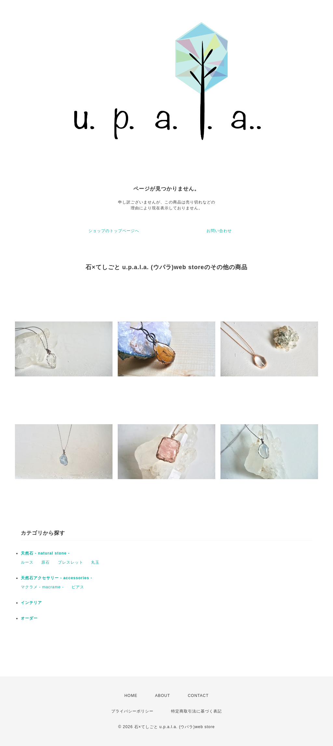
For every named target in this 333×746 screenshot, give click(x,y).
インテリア (31, 602)
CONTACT (198, 695)
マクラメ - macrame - (42, 587)
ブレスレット (70, 562)
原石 (45, 562)
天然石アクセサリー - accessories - (56, 578)
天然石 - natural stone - (45, 553)
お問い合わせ (219, 231)
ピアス (78, 587)
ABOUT (162, 695)
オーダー (29, 618)
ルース (27, 562)
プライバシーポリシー (132, 711)
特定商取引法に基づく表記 (196, 711)
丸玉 (95, 562)
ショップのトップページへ (113, 231)
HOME (130, 695)
